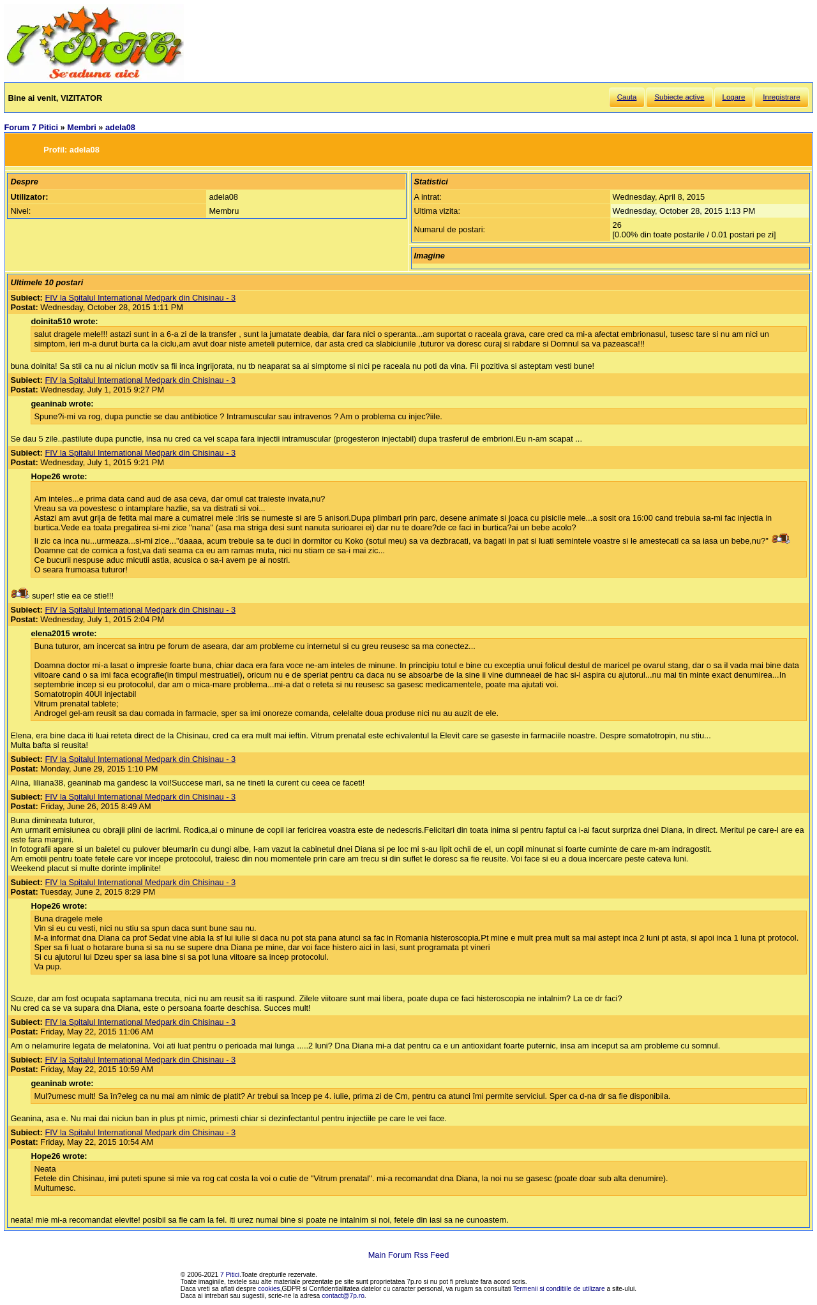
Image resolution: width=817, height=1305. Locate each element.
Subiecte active (679, 97)
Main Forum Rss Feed (408, 1255)
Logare (734, 97)
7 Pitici (229, 1274)
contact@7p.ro (343, 1295)
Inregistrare (781, 97)
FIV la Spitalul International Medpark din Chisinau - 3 (140, 297)
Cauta (627, 97)
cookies (269, 1288)
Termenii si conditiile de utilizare (559, 1288)
